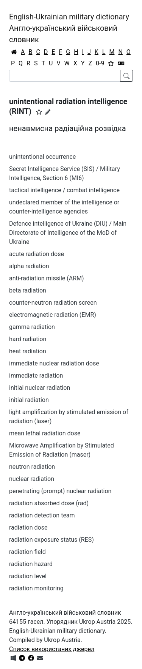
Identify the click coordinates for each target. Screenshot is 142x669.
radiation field (27, 551)
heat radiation (27, 351)
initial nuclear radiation (39, 387)
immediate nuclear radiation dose (54, 363)
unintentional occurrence (42, 156)
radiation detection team (42, 515)
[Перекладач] (121, 63)
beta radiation (27, 290)
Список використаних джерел (51, 649)
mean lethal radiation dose (44, 433)
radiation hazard (31, 564)
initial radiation (29, 399)
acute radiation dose (36, 254)
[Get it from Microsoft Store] (13, 658)
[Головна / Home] (14, 52)
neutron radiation (32, 466)
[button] (39, 112)
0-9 (100, 63)
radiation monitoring (36, 588)
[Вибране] (111, 63)
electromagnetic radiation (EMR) (52, 314)
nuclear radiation (31, 478)
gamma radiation (32, 327)
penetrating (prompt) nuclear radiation (60, 491)
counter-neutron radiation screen (53, 302)
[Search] (64, 76)
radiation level (28, 576)
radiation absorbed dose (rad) (49, 503)
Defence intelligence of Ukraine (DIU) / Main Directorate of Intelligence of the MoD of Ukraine (67, 232)
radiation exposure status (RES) (51, 539)
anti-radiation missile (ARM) (46, 278)
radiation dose (28, 527)
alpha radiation (29, 266)
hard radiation (27, 339)
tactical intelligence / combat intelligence (64, 190)
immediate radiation (36, 375)
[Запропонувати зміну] (47, 112)
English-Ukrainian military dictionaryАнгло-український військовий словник (69, 28)
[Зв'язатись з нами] (40, 658)
